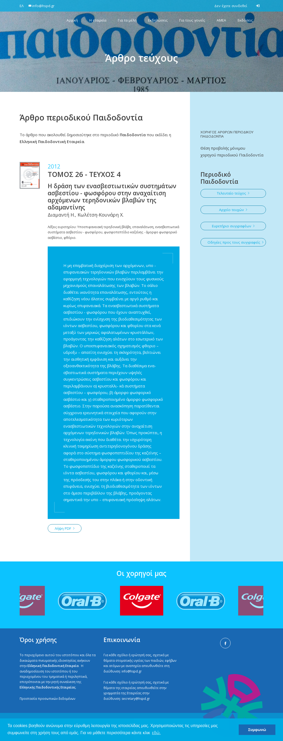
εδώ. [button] (156, 733)
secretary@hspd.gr (136, 698)
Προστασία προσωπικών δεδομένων (47, 698)
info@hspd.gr (132, 671)
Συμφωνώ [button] (257, 730)
